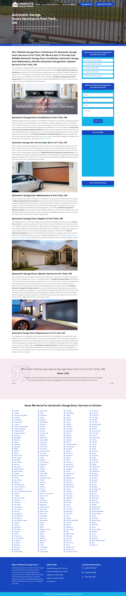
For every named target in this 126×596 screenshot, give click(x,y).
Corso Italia (95, 433)
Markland (43, 536)
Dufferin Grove (70, 549)
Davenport (95, 426)
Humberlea (69, 469)
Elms (67, 531)
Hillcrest (68, 475)
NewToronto (44, 500)
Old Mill (42, 480)
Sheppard (17, 549)
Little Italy (69, 411)
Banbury (94, 522)
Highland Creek (70, 478)
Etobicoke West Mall (72, 520)
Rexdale (42, 435)
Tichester (17, 493)
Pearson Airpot (44, 462)
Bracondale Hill (96, 489)
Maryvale (43, 531)
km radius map (98, 156)
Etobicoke (69, 522)
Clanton (94, 444)
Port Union (43, 453)
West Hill (17, 464)
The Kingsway (18, 507)
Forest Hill (69, 509)
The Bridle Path (19, 516)
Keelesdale (69, 449)
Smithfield (17, 543)
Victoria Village (18, 471)
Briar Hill (94, 482)
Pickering (43, 460)
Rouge (42, 417)
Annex (94, 534)
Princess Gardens (45, 451)
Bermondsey (96, 502)
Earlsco (68, 545)
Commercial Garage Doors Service (57, 571)
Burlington (95, 473)
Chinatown (95, 455)
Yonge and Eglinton (20, 433)
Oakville (42, 484)
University (17, 482)
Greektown (69, 496)
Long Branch (44, 547)
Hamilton (68, 489)
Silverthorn (17, 545)
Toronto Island (18, 489)
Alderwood (95, 538)
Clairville (94, 446)
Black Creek (95, 498)
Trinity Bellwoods (19, 484)
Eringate (68, 525)
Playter (42, 458)
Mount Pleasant (45, 507)
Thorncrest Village (19, 498)
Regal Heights (44, 440)
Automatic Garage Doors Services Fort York (37, 45)
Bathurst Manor (96, 520)
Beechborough (96, 507)
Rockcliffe (43, 424)
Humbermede (70, 466)
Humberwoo (69, 464)
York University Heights (21, 415)
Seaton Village (18, 551)
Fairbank (68, 518)
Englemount (69, 527)
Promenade (43, 449)
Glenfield (68, 500)
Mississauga (44, 520)
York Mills (17, 417)
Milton (42, 527)
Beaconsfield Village (98, 511)
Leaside (68, 417)
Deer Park (95, 422)
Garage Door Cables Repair (92, 68)
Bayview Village (97, 513)
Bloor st (94, 493)
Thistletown (17, 502)
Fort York (19, 45)
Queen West (44, 444)
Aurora (94, 527)
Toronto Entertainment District (23, 491)
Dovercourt (95, 413)
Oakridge (43, 487)
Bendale (94, 505)
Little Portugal (44, 551)
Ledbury (68, 415)
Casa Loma (95, 462)
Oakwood (43, 482)
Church (94, 453)
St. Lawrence (18, 536)
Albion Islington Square (99, 540)
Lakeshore (69, 426)
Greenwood (69, 493)
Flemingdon (69, 511)
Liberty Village (70, 413)
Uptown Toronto (19, 475)
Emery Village (70, 529)
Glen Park (69, 502)
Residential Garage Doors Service (93, 76)
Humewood (69, 462)
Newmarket (43, 505)
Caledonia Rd (96, 466)
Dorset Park (95, 415)
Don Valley (95, 417)
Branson (94, 484)
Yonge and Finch (19, 431)
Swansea (17, 522)
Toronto (16, 478)
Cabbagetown (96, 471)
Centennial (95, 460)
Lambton (68, 424)
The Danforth (18, 513)
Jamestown (69, 455)
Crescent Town (96, 431)
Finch (67, 516)
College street (96, 437)
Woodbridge (18, 437)
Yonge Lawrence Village (21, 426)
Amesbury (95, 536)
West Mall (17, 460)
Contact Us (86, 4)
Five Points (69, 513)
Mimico (42, 525)
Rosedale (43, 420)
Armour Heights (96, 529)
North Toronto (44, 496)
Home (38, 4)
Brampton (95, 487)
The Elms (17, 511)
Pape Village (44, 473)
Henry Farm (69, 482)
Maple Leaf (43, 540)
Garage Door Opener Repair (92, 72)
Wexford (16, 451)
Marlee (42, 534)
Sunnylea (17, 525)
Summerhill (17, 529)
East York (69, 540)
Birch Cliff (95, 500)
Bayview (94, 516)
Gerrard (68, 505)
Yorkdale (16, 413)
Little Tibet (43, 549)
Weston (16, 453)
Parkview (43, 469)
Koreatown (69, 431)
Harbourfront (70, 484)
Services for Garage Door (50, 4)
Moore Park (43, 518)
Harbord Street (70, 487)
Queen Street (44, 446)
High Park (69, 480)
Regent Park (44, 437)
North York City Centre (46, 493)
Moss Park (43, 513)
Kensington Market (72, 444)
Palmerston (43, 475)
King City (68, 442)
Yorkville (16, 411)
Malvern (42, 543)
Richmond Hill (44, 433)
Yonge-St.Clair (18, 422)
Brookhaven (95, 475)
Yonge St (17, 424)
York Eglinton (18, 420)
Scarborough (44, 411)
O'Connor (43, 489)
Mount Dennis (44, 511)
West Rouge (18, 458)
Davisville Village (97, 424)
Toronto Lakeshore (20, 487)
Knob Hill (68, 433)
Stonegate (17, 531)
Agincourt (95, 545)
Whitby (16, 449)
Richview (43, 431)
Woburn (16, 442)
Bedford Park (96, 509)
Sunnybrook (17, 527)
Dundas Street (70, 547)
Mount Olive (43, 509)
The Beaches (18, 518)
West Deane (18, 466)
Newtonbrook (44, 502)
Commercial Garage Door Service (93, 64)
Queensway (43, 442)
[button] (15, 383)
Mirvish (42, 522)
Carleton (94, 464)
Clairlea (94, 449)
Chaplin (94, 458)
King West (69, 440)
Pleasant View (44, 455)
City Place (95, 451)
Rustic (42, 413)
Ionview (68, 460)
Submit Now (98, 121)
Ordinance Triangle (45, 478)
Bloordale (95, 491)
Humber (68, 471)
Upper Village (18, 480)
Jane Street (69, 453)
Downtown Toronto (71, 551)
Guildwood (69, 491)
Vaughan (16, 473)
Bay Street (95, 518)
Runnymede (43, 415)
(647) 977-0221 (104, 4)
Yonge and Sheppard (20, 428)
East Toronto (70, 543)
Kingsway (69, 435)
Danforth (94, 428)
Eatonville (69, 538)
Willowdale (17, 446)
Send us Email (90, 572)
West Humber (18, 462)
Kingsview (69, 437)
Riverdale (43, 428)
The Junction (18, 509)
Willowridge (17, 444)
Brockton (94, 478)
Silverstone (17, 547)
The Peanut (17, 505)
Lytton (42, 545)
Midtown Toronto (45, 529)
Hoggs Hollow (70, 473)
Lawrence (69, 420)
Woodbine (17, 440)
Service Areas (51, 581)
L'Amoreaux (69, 428)
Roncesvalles (44, 422)
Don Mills (95, 420)
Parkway (42, 466)
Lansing (68, 422)
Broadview (95, 480)
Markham (43, 538)
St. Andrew (17, 540)
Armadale (95, 531)
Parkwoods (43, 464)
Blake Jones (95, 496)
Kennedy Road (70, 446)
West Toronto (18, 455)
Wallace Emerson (19, 469)
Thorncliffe (17, 500)
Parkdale (43, 471)
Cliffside (94, 440)
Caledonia (95, 469)
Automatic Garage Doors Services (94, 60)
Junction (68, 451)
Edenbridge (69, 536)
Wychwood (17, 435)
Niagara (42, 498)
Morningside (44, 516)
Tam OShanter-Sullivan (21, 520)
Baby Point (95, 525)
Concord (94, 435)
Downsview (95, 411)
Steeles (16, 534)
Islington (68, 458)
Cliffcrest (95, 442)
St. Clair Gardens (19, 538)
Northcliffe (43, 491)
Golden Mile (69, 498)
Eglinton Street (70, 534)
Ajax (93, 543)
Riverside (43, 426)
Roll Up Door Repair (68, 4)
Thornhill (16, 496)
